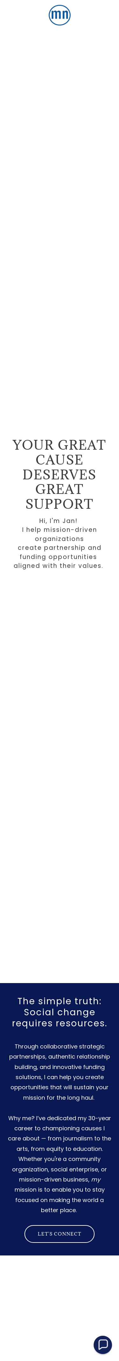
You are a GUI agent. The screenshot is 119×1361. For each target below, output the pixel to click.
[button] (103, 1345)
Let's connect (59, 1234)
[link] (59, 15)
